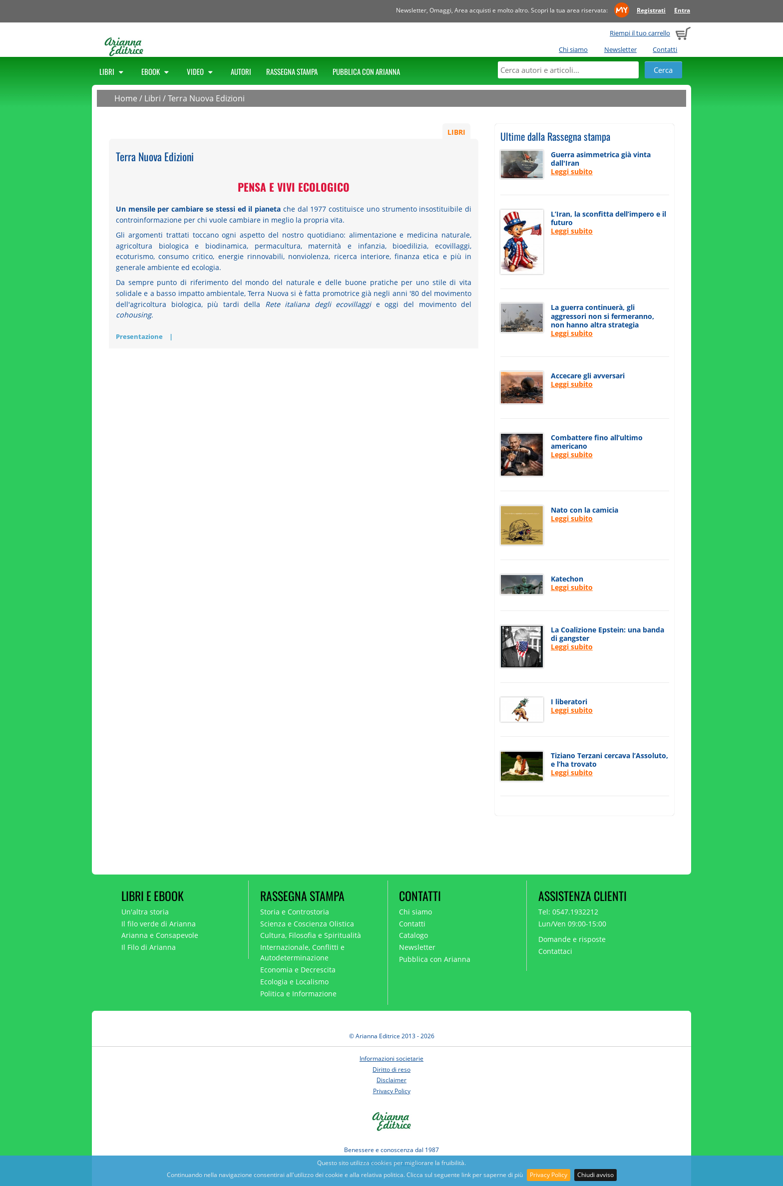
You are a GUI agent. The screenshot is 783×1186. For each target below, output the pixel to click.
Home (125, 98)
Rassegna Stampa (292, 71)
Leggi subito (572, 171)
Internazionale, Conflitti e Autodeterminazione (302, 952)
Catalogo (413, 935)
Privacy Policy (548, 1175)
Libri (112, 71)
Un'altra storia (145, 911)
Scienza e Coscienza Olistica (307, 923)
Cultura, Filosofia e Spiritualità (310, 935)
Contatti (665, 49)
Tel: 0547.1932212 (568, 911)
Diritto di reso (391, 1069)
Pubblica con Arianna (366, 71)
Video (201, 71)
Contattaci (555, 951)
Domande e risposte (572, 939)
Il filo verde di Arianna (158, 923)
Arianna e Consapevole (159, 935)
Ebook (156, 71)
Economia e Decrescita (298, 969)
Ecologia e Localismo (294, 981)
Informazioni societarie (391, 1058)
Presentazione (139, 336)
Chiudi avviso (595, 1175)
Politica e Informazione (298, 993)
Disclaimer (391, 1080)
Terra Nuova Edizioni (206, 98)
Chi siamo (573, 49)
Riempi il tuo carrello (640, 32)
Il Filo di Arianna (148, 947)
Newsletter (620, 49)
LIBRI (456, 132)
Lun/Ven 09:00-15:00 (572, 923)
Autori (241, 71)
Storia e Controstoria (294, 911)
